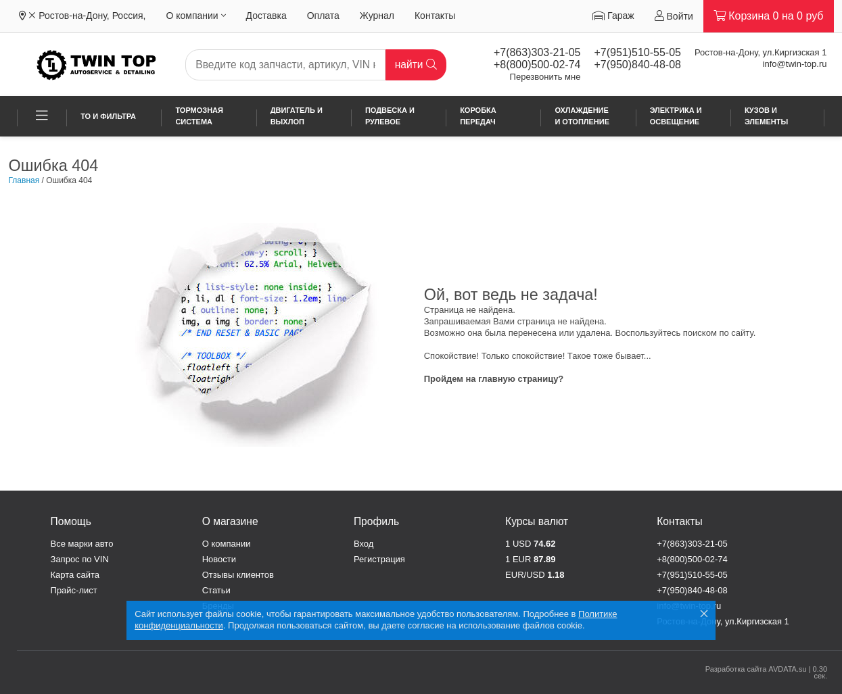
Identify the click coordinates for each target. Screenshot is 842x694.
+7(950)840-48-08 (637, 64)
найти (416, 64)
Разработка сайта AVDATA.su (756, 669)
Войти (674, 16)
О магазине (230, 521)
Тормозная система (199, 116)
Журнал (377, 15)
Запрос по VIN (80, 559)
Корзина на (769, 16)
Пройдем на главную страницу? (494, 379)
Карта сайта (75, 575)
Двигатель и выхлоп (297, 116)
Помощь (71, 521)
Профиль (376, 521)
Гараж (613, 15)
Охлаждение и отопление (582, 116)
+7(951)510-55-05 (637, 52)
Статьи (216, 590)
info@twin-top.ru (795, 64)
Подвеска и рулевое (390, 116)
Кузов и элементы (766, 116)
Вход (363, 544)
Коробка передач (478, 116)
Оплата (323, 15)
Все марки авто (82, 544)
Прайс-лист (74, 590)
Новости (219, 559)
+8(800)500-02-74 (537, 64)
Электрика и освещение (676, 116)
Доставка (266, 15)
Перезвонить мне (545, 77)
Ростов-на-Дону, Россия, (92, 15)
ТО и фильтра (108, 116)
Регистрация (379, 559)
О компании (195, 15)
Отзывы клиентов (238, 575)
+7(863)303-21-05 (537, 52)
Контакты (435, 15)
